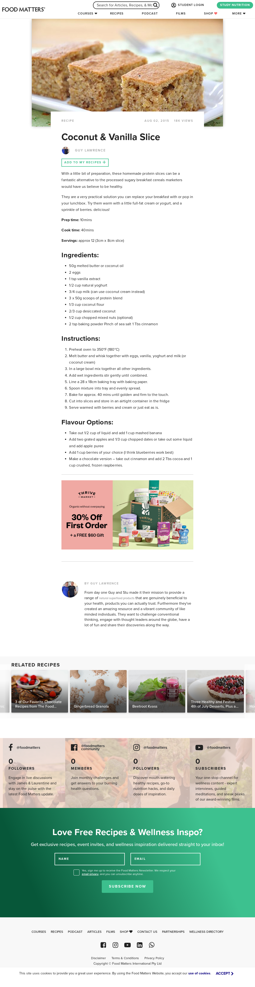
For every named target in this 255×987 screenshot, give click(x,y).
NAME (64, 859)
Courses (85, 13)
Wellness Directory (206, 932)
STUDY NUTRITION (235, 5)
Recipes (117, 13)
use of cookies (199, 973)
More (237, 13)
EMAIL (140, 859)
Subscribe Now (127, 886)
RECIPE (67, 121)
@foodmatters (28, 747)
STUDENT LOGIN (187, 5)
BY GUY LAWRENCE (101, 583)
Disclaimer (98, 958)
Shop (211, 13)
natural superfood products (116, 598)
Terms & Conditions (125, 958)
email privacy (90, 874)
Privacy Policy (154, 958)
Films (181, 13)
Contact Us (147, 932)
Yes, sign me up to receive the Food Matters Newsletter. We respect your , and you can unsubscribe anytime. (129, 872)
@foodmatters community (93, 747)
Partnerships (173, 932)
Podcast (150, 13)
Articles (94, 932)
